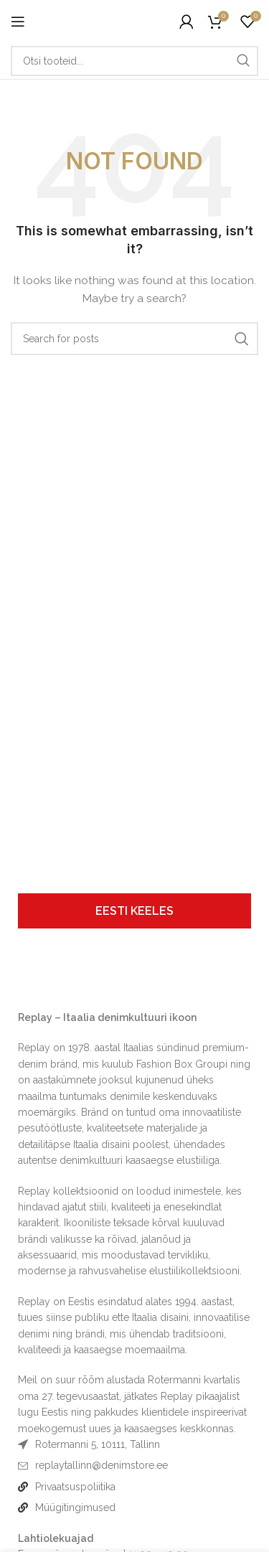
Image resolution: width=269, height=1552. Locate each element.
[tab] (134, 910)
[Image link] (53, 979)
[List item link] (134, 1465)
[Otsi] (134, 61)
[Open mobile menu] (18, 21)
